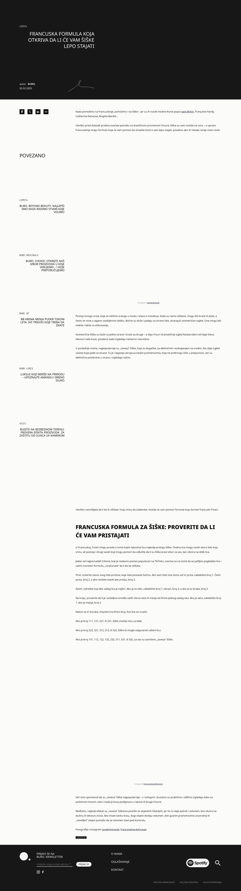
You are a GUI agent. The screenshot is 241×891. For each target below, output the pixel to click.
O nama (116, 854)
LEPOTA (23, 26)
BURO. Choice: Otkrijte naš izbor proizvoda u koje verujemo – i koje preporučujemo (45, 265)
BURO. (31, 84)
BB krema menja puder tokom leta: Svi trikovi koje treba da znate (42, 322)
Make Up (24, 313)
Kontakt (117, 870)
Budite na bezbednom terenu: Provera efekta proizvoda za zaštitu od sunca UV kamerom (42, 432)
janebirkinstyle (153, 302)
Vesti (23, 423)
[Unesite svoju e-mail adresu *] (55, 864)
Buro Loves (26, 368)
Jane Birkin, (188, 111)
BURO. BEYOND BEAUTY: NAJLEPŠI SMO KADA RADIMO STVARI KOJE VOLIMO (42, 209)
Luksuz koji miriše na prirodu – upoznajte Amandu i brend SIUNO (42, 377)
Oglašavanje (120, 862)
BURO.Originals (29, 255)
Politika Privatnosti (164, 882)
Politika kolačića (189, 882)
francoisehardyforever (153, 784)
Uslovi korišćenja (212, 882)
